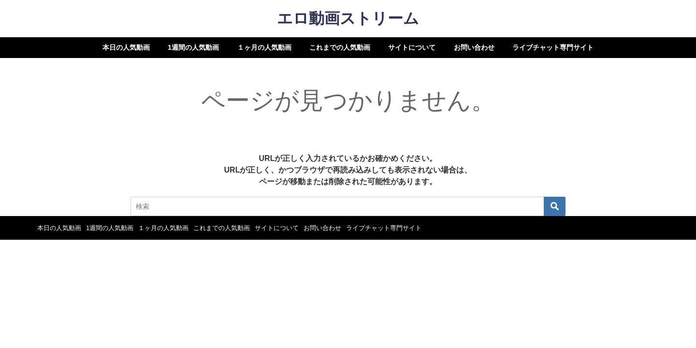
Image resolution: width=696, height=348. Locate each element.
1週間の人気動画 (193, 47)
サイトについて (411, 47)
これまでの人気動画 (339, 47)
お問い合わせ (474, 47)
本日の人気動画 (126, 47)
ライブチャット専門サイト (553, 47)
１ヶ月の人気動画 (264, 47)
